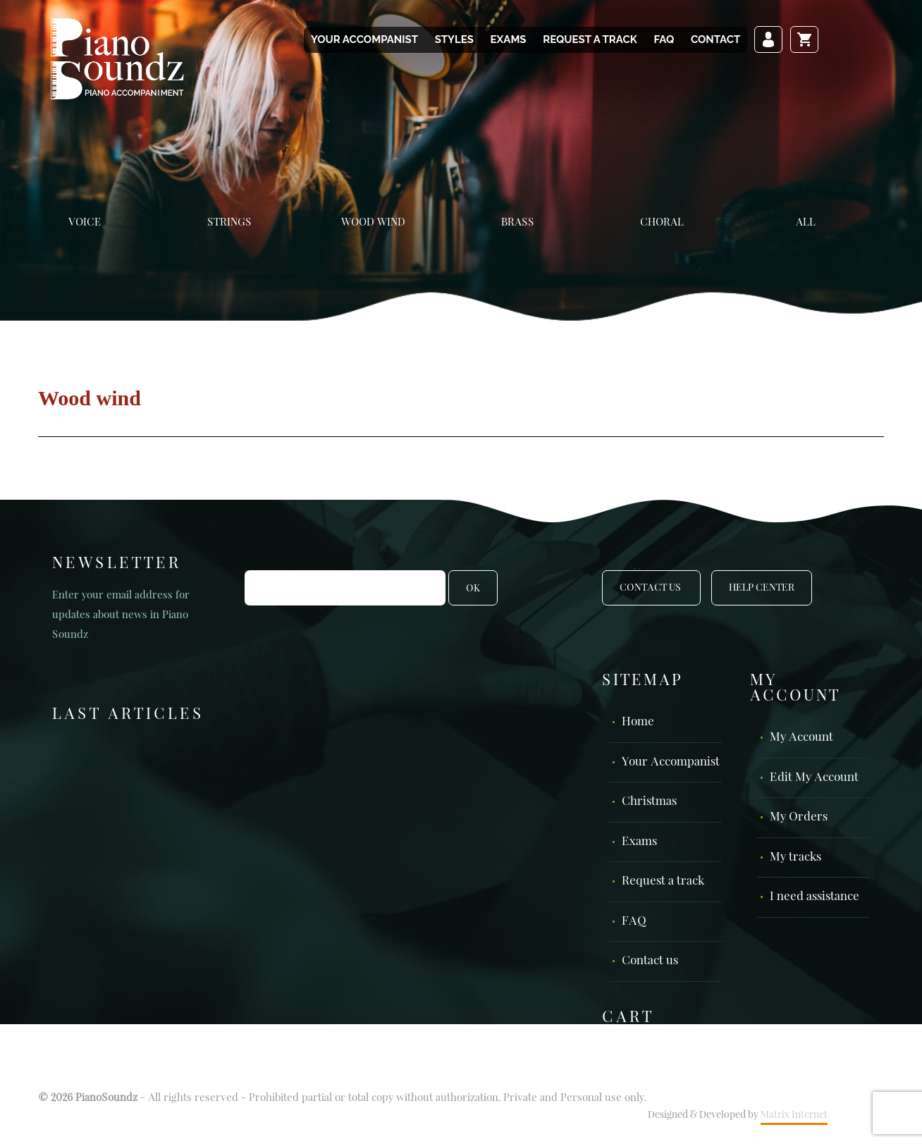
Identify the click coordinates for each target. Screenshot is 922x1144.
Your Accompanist (364, 39)
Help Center (761, 588)
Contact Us (651, 588)
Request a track (590, 39)
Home (638, 722)
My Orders (799, 817)
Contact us (650, 961)
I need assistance (814, 897)
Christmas (649, 802)
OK (473, 588)
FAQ (663, 39)
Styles (454, 39)
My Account (801, 738)
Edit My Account (814, 778)
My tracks (795, 857)
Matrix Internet (794, 1115)
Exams (509, 39)
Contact (715, 39)
